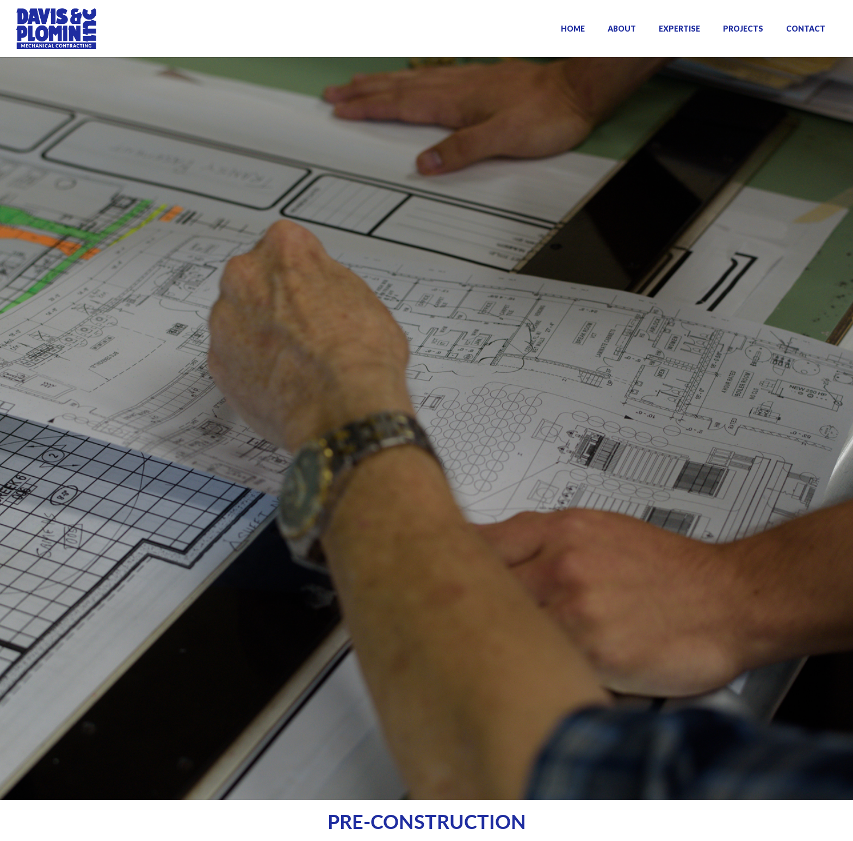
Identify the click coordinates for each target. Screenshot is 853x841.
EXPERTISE (679, 28)
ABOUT (622, 28)
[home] (56, 28)
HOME (573, 28)
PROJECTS (743, 28)
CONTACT (805, 28)
